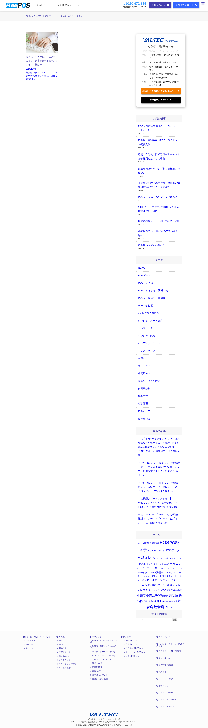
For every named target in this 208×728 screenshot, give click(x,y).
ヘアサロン (161, 585)
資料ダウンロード (186, 5)
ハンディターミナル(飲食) (102, 652)
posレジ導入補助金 (148, 313)
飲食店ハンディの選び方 (151, 245)
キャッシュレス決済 (66, 664)
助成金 (174, 590)
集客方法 (143, 396)
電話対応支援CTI (98, 675)
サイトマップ (163, 686)
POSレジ (147, 557)
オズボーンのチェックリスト (72, 16)
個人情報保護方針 (165, 665)
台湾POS (143, 358)
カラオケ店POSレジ (133, 648)
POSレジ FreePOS (33, 16)
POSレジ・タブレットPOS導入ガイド (170, 645)
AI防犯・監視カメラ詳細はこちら (160, 90)
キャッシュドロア (167, 568)
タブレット (146, 576)
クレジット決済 (153, 572)
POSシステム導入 (159, 551)
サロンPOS (165, 573)
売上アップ (144, 365)
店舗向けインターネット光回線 (103, 641)
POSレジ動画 (145, 305)
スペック (28, 644)
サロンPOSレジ (131, 656)
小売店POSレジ (131, 640)
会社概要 (176, 651)
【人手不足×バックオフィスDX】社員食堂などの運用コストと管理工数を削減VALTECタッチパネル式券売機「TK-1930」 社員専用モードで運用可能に (159, 447)
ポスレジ (172, 585)
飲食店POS (144, 418)
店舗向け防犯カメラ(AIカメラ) (103, 647)
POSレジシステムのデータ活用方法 (157, 196)
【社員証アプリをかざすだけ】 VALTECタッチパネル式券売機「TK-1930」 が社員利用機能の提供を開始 (158, 502)
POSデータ (144, 275)
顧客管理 (143, 403)
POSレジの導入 (163, 558)
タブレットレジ (173, 576)
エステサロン (172, 563)
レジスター (146, 590)
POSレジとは (145, 282)
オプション (96, 637)
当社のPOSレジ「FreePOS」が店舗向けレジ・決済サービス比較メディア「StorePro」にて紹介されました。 (159, 486)
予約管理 (166, 590)
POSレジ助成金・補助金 (151, 297)
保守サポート (63, 652)
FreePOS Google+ (165, 707)
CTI (142, 543)
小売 (179, 590)
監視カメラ (96, 671)
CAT (139, 543)
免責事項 (161, 672)
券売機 (60, 637)
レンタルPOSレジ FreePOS (36, 637)
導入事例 (161, 651)
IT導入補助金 (151, 543)
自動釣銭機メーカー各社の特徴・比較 (159, 221)
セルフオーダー (146, 328)
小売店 (141, 595)
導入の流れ (62, 656)
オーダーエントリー (148, 568)
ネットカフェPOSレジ (134, 652)
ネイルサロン (154, 580)
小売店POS (144, 373)
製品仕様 (61, 648)
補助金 (161, 601)
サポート (28, 648)
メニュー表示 (63, 668)
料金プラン (29, 640)
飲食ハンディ (145, 411)
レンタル (157, 590)
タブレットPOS (147, 335)
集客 (167, 601)
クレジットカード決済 (150, 320)
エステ (160, 564)
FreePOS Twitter (164, 693)
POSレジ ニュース (50, 16)
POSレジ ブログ (164, 679)
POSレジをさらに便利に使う (154, 290)
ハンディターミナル (149, 343)
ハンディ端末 (149, 585)
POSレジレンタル (148, 564)
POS (164, 542)
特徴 (60, 644)
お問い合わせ (160, 5)
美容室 (173, 595)
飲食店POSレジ (131, 644)
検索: (142, 619)
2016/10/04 (42, 56)
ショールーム (163, 658)
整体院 (165, 596)
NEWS (141, 267)
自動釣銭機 (144, 388)
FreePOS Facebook (166, 700)
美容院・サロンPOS (149, 381)
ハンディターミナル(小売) (102, 655)
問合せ (61, 640)
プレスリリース (146, 350)
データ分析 (142, 580)
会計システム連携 (99, 679)
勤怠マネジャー (98, 663)
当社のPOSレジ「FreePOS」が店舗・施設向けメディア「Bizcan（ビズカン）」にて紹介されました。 (159, 518)
